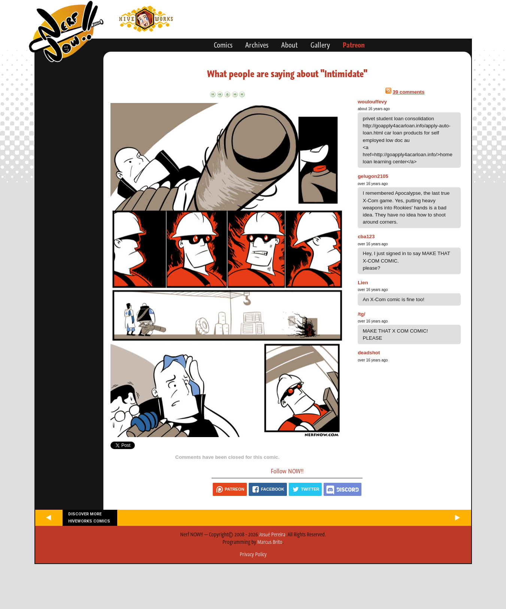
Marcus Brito (269, 542)
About (289, 44)
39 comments (408, 92)
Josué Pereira (272, 534)
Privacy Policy (253, 554)
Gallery (320, 44)
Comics (223, 44)
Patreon (354, 44)
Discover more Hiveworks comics (89, 518)
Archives (257, 44)
